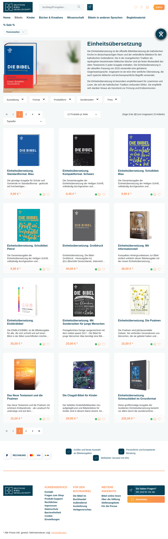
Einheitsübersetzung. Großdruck (83, 245)
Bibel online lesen (111, 496)
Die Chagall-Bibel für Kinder (80, 395)
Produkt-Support (54, 498)
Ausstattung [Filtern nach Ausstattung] (15, 99)
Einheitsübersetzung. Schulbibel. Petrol (27, 247)
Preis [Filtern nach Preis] (112, 99)
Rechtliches (51, 502)
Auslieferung (80, 506)
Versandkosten (58, 532)
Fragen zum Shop (54, 495)
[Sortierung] (24, 121)
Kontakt (49, 492)
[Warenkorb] (155, 7)
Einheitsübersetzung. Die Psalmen (139, 320)
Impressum (51, 505)
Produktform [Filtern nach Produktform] (62, 99)
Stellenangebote (110, 502)
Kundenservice (56, 487)
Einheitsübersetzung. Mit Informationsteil (133, 247)
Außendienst (80, 502)
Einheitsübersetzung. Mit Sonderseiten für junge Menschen (84, 322)
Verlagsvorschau (82, 509)
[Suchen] (79, 7)
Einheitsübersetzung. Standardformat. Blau (20, 172)
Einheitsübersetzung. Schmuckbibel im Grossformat (137, 397)
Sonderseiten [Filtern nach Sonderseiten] (89, 99)
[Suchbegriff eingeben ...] (56, 7)
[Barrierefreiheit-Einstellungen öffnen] (161, 34)
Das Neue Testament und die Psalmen (25, 397)
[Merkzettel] (136, 7)
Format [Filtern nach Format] (39, 99)
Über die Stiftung (110, 499)
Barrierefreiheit (53, 512)
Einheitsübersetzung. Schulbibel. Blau (138, 172)
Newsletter (137, 499)
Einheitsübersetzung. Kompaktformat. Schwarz (78, 172)
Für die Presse (109, 506)
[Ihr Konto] (142, 7)
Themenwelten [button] (15, 32)
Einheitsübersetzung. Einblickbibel (20, 322)
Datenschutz (51, 509)
